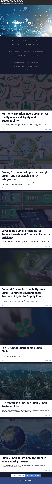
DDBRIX (19, 44)
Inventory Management (38, 51)
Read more (48, 129)
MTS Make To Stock (35, 55)
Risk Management (18, 59)
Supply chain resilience (33, 66)
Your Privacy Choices (33, 475)
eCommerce (26, 51)
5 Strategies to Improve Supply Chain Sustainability (25, 404)
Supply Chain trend (15, 70)
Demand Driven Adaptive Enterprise (32, 44)
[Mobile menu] (50, 2)
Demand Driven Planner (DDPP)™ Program (33, 48)
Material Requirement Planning (20, 55)
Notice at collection (18, 475)
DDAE (13, 44)
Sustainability (26, 70)
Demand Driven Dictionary (15, 48)
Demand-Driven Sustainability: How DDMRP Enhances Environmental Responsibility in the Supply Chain (23, 293)
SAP (26, 59)
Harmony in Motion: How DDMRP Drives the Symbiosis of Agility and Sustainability (25, 117)
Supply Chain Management (33, 62)
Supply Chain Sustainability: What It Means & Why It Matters (24, 459)
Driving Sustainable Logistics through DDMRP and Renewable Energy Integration (25, 175)
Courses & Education (36, 40)
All (12, 40)
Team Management (37, 70)
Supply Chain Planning (19, 66)
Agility (18, 40)
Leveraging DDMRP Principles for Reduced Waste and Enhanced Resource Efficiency (26, 234)
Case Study (25, 40)
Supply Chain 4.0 (34, 59)
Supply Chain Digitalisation (18, 62)
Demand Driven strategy (14, 51)
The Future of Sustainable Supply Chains (22, 349)
